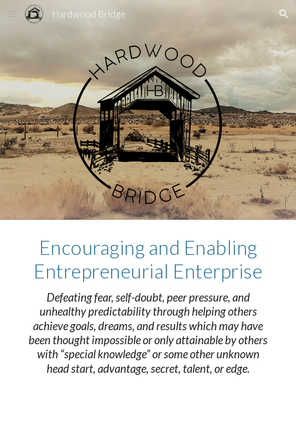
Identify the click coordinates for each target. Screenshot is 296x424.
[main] (148, 306)
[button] (12, 14)
